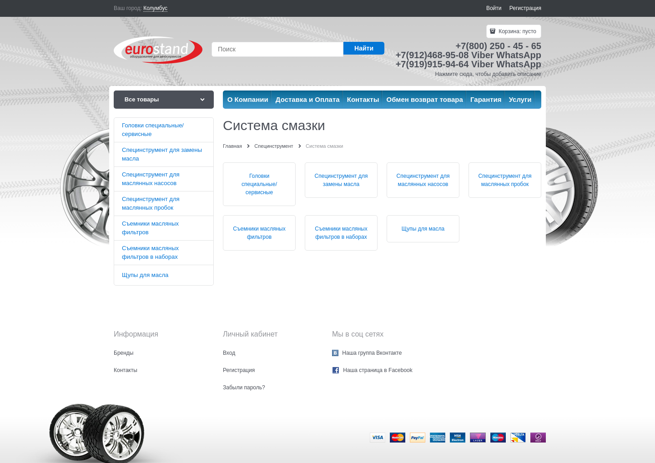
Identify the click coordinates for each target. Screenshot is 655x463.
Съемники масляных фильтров (259, 233)
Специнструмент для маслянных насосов (423, 180)
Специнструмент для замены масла (341, 180)
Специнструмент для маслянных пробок (505, 180)
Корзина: (516, 31)
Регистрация (525, 8)
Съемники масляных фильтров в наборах (341, 233)
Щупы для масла (423, 229)
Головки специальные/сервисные (259, 184)
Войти (494, 8)
